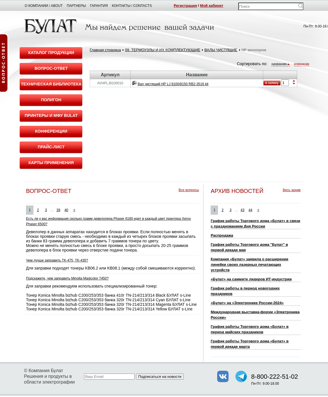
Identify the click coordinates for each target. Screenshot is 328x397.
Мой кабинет (211, 5)
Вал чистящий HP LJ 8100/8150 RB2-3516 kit (173, 84)
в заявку (271, 83)
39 (58, 210)
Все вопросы (189, 190)
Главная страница (105, 50)
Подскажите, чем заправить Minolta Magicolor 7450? (67, 278)
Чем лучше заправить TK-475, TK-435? (57, 260)
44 (250, 210)
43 (242, 210)
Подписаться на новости (159, 376)
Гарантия (99, 6)
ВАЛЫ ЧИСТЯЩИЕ (220, 50)
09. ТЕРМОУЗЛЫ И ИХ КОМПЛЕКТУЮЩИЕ (162, 50)
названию (280, 64)
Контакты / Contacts (132, 6)
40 (66, 210)
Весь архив (292, 190)
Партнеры (76, 6)
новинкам (301, 64)
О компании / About (44, 6)
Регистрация (185, 5)
